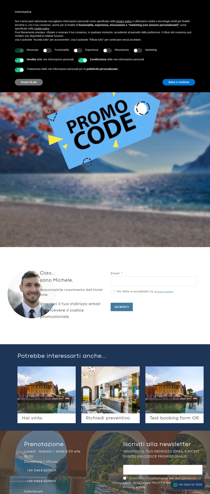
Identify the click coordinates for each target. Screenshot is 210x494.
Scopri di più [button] (29, 82)
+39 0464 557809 (41, 470)
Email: (117, 273)
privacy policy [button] (124, 21)
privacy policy (164, 291)
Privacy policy (134, 487)
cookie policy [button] (41, 28)
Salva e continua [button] (178, 82)
